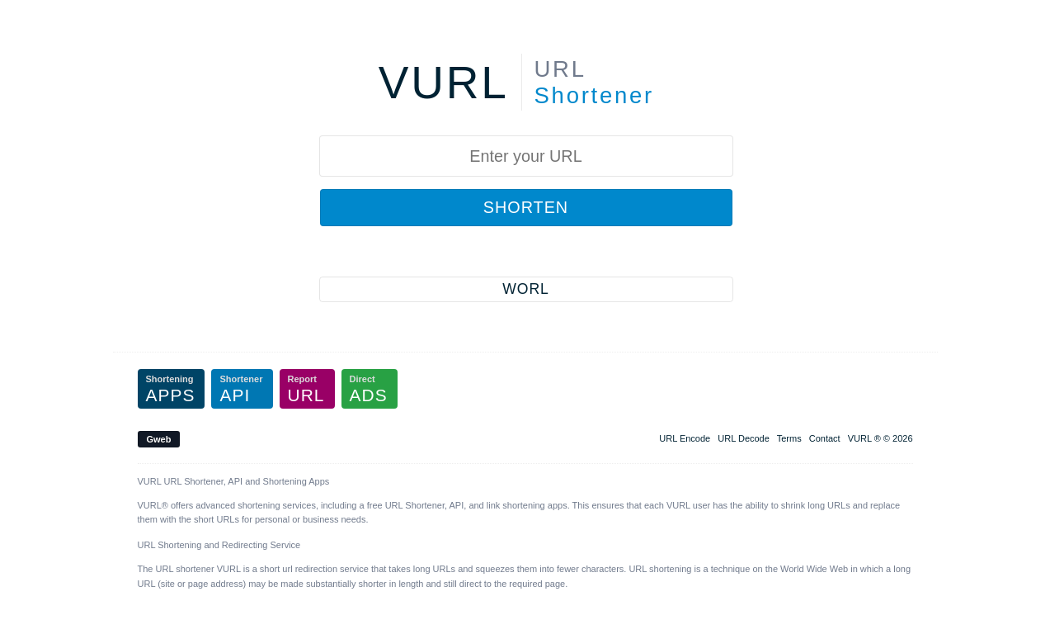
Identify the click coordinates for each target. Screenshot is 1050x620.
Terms (789, 438)
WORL (525, 289)
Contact (824, 438)
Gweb (159, 439)
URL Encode (684, 438)
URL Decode (744, 438)
